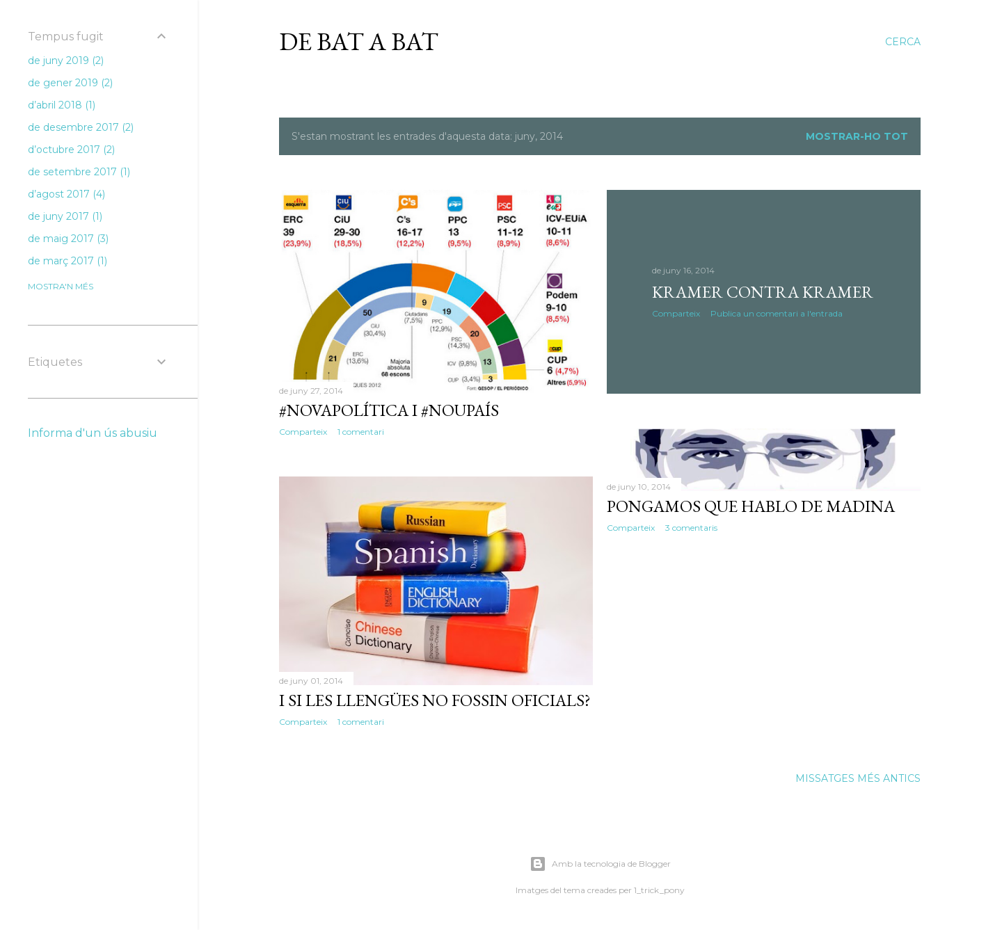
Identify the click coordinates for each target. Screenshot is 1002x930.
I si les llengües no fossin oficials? (435, 700)
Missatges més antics (858, 778)
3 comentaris (691, 527)
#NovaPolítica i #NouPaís (389, 410)
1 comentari (360, 431)
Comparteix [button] (303, 431)
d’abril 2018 (61, 105)
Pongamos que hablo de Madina (751, 506)
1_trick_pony (659, 890)
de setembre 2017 (79, 172)
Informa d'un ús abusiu (92, 433)
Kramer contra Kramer (762, 292)
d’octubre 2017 (71, 149)
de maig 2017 (68, 238)
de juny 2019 (66, 60)
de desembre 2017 (81, 127)
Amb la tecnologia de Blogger (600, 864)
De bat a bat (358, 41)
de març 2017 (67, 261)
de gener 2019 (70, 83)
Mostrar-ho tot (857, 136)
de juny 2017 (65, 216)
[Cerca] (903, 41)
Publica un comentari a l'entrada (776, 313)
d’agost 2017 (66, 194)
